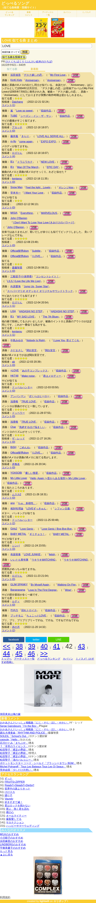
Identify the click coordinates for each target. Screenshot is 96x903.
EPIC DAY (53, 167)
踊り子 (8, 795)
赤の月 (16, 627)
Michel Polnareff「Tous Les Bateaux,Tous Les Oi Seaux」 (33, 766)
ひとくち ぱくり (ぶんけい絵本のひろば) (29, 61)
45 (19, 653)
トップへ (6, 658)
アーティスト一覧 (24, 658)
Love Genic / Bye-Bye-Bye (57, 528)
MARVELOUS (49, 213)
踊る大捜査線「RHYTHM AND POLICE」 (24, 732)
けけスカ (10, 792)
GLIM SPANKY (19, 584)
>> (44, 653)
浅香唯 (14, 401)
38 (19, 646)
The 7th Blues (51, 316)
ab (13, 361)
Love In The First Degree (42, 590)
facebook (13, 639)
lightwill (44, 901)
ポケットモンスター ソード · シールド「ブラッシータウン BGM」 (38, 763)
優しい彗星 (31, 473)
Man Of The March (27, 167)
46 (31, 653)
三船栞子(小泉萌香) (21, 276)
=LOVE (14, 370)
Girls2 (13, 528)
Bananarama (17, 589)
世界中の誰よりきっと (17, 788)
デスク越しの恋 (33, 75)
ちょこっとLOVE (36, 615)
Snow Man (16, 187)
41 (56, 646)
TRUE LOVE (28, 401)
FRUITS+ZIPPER (15, 782)
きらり (25, 136)
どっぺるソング (15, 3)
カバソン (67, 12)
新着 (29, 13)
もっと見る (6, 851)
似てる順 (12, 69)
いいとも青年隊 (19, 559)
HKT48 (14, 375)
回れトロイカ (29, 610)
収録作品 (46, 110)
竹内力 (14, 610)
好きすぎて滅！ (14, 802)
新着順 (34, 69)
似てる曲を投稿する (13, 57)
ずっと (8, 778)
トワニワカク (25, 161)
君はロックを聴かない (17, 805)
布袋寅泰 (15, 554)
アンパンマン (18, 396)
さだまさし (16, 350)
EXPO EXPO (48, 141)
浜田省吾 (15, 75)
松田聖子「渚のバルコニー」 (16, 759)
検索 (25, 52)
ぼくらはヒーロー (39, 396)
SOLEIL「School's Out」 (14, 736)
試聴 (75, 75)
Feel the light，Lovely (38, 187)
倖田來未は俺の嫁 (10, 714)
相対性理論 (16, 508)
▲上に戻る (6, 854)
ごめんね (24, 447)
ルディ (16, 601)
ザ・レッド (18, 438)
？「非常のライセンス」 (14, 746)
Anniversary (32, 80)
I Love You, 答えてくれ (66, 340)
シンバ (16, 545)
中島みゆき (16, 340)
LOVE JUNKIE (32, 554)
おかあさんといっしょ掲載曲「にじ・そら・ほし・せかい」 (34, 722)
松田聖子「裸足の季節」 (14, 749)
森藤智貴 (17, 267)
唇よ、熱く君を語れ (17, 809)
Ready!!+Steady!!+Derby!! (19, 785)
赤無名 (16, 464)
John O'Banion (18, 218)
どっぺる (9, 13)
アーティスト (48, 13)
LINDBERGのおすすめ (13, 844)
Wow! (68, 590)
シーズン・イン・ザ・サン (36, 116)
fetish (52, 554)
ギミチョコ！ (37, 534)
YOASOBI (16, 472)
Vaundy (9, 798)
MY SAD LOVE (25, 316)
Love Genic (26, 528)
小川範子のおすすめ (11, 837)
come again (26, 141)
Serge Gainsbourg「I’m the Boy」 (19, 726)
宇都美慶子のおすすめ (13, 848)
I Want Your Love (33, 192)
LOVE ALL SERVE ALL (50, 136)
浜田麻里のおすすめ (11, 841)
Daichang (17, 101)
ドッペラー (18, 413)
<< (6, 646)
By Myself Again (40, 584)
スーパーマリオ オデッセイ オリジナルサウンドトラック (40, 291)
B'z (12, 161)
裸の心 (10, 812)
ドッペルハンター (22, 387)
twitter (36, 639)
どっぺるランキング (48, 658)
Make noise (28, 376)
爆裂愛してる (13, 819)
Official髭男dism (19, 250)
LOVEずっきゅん (36, 508)
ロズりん (17, 153)
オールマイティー (16, 815)
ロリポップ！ (61, 901)
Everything (27, 213)
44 (6, 653)
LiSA (13, 311)
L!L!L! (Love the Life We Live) (24, 281)
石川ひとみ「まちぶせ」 (14, 743)
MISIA (13, 213)
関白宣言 (31, 350)
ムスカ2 (16, 494)
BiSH (13, 447)
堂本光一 (15, 192)
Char (13, 427)
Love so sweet (24, 110)
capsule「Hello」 (10, 739)
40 (44, 646)
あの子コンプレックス (35, 370)
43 (81, 646)
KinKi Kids (16, 80)
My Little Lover (18, 478)
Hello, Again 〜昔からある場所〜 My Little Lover (57, 478)
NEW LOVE (47, 161)
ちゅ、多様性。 (27, 503)
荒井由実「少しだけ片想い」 (16, 770)
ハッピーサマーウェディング (22, 825)
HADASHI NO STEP (30, 311)
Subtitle (36, 250)
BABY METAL (18, 534)
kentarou (17, 178)
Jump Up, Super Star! (36, 286)
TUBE (13, 115)
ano (12, 503)
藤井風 (14, 136)
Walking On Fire (66, 584)
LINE (59, 639)
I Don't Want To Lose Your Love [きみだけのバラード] (43, 222)
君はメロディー (52, 376)
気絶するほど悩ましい (32, 427)
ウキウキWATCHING (43, 559)
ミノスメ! (86, 12)
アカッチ (17, 127)
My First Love (58, 75)
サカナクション (15, 822)
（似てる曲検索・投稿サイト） (19, 7)
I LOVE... (37, 256)
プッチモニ (16, 615)
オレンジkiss (66, 187)
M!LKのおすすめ (9, 834)
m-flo (13, 141)
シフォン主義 (62, 508)
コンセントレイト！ (47, 276)
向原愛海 (15, 286)
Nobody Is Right (35, 340)
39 (31, 646)
